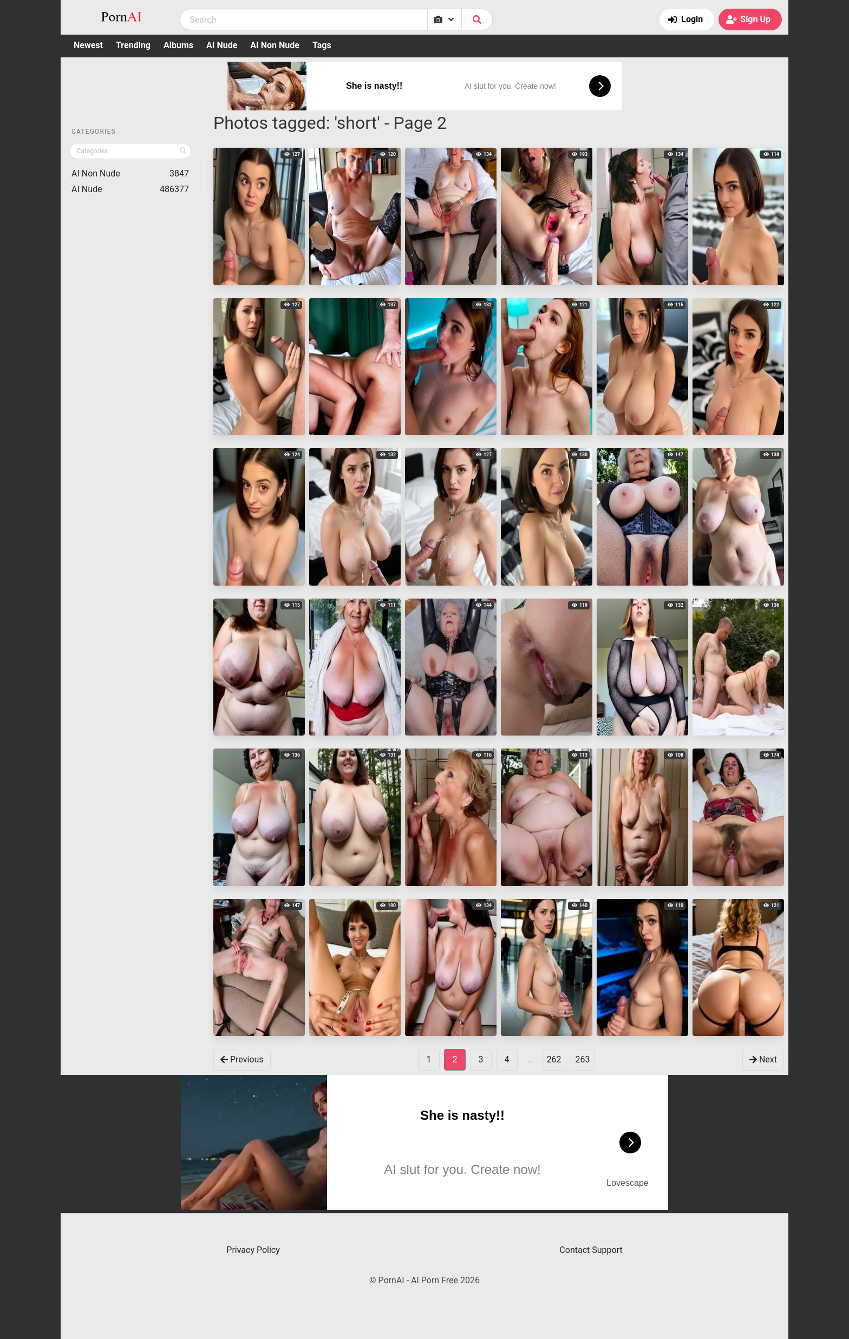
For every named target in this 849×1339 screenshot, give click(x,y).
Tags (321, 45)
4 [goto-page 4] (506, 1059)
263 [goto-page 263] (583, 1059)
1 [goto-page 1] (428, 1059)
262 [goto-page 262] (554, 1059)
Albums (178, 45)
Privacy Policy (253, 1250)
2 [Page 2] (454, 1059)
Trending (133, 45)
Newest (88, 45)
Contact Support (590, 1250)
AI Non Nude (274, 45)
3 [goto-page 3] (480, 1059)
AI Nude (221, 45)
